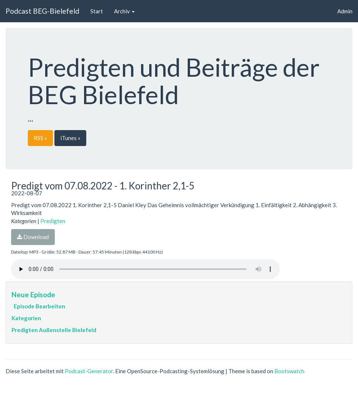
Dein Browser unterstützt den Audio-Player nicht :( (145, 269)
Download (33, 237)
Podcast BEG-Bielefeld (42, 11)
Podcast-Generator (89, 371)
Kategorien (26, 318)
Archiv (124, 11)
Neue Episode (33, 294)
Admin (344, 11)
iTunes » (70, 138)
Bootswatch (289, 371)
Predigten (52, 221)
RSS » (40, 138)
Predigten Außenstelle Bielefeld (53, 330)
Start (96, 11)
